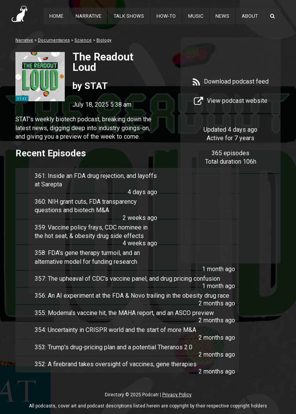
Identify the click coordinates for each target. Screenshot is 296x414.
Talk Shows (129, 16)
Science (83, 40)
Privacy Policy (177, 394)
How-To (166, 16)
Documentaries (54, 40)
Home (56, 16)
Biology (103, 40)
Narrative (88, 16)
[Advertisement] (230, 224)
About (250, 16)
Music (195, 16)
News (222, 16)
